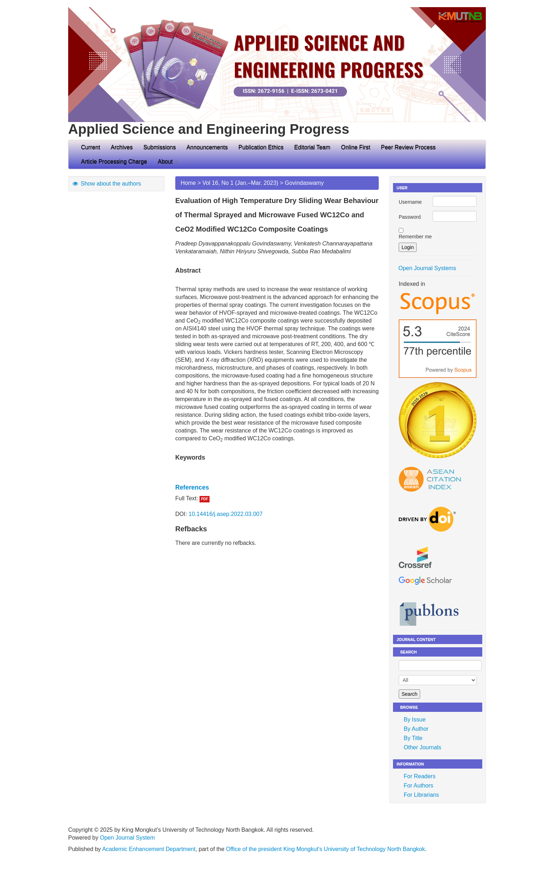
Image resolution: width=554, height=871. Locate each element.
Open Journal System (127, 838)
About (168, 161)
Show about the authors (106, 184)
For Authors (418, 786)
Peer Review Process (408, 147)
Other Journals (422, 747)
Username (410, 202)
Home (188, 183)
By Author (416, 729)
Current (90, 147)
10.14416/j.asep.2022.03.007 (225, 514)
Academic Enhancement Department (148, 849)
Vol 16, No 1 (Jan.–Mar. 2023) (240, 183)
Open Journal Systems (427, 268)
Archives (121, 147)
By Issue (414, 719)
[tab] (277, 487)
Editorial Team (312, 147)
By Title (413, 738)
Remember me (415, 236)
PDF (204, 499)
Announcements (207, 147)
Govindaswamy (304, 183)
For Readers (419, 776)
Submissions (159, 147)
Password (409, 217)
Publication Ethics (260, 147)
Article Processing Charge (114, 161)
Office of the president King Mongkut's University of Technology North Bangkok (325, 849)
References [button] (192, 487)
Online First (355, 147)
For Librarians (421, 795)
